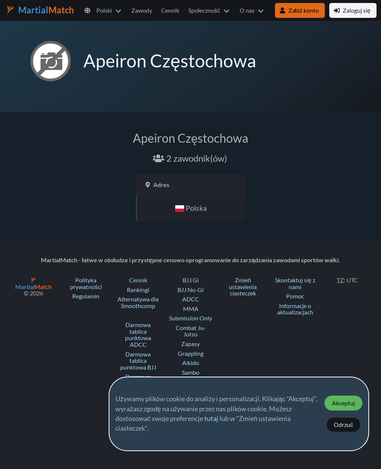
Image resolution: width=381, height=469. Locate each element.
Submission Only (190, 318)
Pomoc (295, 296)
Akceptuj (343, 403)
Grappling (191, 353)
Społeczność (204, 10)
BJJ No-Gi (190, 289)
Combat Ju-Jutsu (191, 331)
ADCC (190, 299)
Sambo (190, 372)
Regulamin (85, 296)
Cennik (170, 10)
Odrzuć (343, 424)
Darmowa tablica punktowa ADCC (138, 334)
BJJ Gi (191, 280)
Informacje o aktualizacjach (295, 309)
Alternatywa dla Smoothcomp (138, 302)
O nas (247, 10)
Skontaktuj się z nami (295, 283)
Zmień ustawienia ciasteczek (243, 287)
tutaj (211, 418)
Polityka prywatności (86, 283)
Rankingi (138, 289)
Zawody (141, 10)
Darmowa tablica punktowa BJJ (138, 361)
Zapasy (190, 343)
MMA (190, 308)
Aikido (190, 362)
